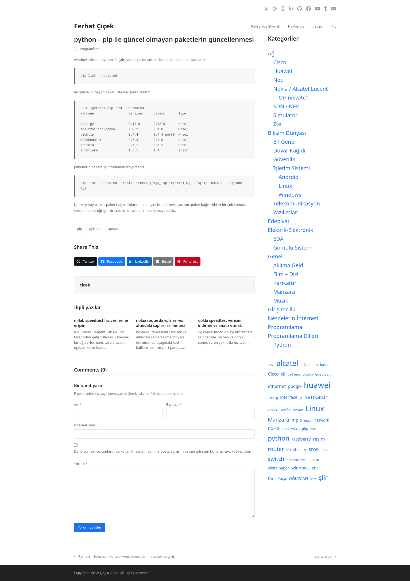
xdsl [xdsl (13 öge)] (316, 468)
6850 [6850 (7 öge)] (271, 365)
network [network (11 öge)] (321, 420)
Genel (275, 256)
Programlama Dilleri (293, 335)
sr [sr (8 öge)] (305, 450)
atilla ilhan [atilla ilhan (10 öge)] (309, 364)
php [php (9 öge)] (305, 428)
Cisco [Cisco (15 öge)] (273, 374)
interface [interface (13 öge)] (288, 397)
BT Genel (284, 141)
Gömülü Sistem (292, 247)
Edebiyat (278, 221)
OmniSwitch (294, 97)
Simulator (285, 115)
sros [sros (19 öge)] (313, 449)
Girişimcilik (281, 309)
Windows (290, 194)
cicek (85, 285)
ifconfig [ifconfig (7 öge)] (273, 398)
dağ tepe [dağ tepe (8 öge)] (294, 374)
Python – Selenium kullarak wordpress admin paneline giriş (124, 556)
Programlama (90, 49)
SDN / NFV (286, 106)
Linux (285, 185)
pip (79, 228)
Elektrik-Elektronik (290, 230)
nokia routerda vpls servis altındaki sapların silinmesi (160, 323)
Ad (77, 404)
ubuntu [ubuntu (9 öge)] (313, 459)
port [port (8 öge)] (313, 429)
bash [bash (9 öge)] (324, 364)
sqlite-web (325, 556)
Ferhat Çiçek (94, 25)
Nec (278, 79)
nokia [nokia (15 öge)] (273, 428)
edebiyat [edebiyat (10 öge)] (322, 374)
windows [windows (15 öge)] (300, 468)
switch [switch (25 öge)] (276, 458)
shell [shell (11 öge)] (297, 449)
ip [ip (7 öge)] (301, 398)
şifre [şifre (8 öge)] (313, 479)
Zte (277, 124)
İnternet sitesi (85, 425)
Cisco (279, 62)
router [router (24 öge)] (276, 449)
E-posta (173, 404)
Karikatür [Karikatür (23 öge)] (316, 396)
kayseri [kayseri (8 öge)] (273, 410)
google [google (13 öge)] (295, 386)
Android (289, 177)
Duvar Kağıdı (289, 150)
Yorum (81, 463)
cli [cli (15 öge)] (283, 374)
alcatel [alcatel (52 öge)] (287, 363)
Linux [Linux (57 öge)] (314, 408)
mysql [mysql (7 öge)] (308, 420)
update (113, 228)
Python (282, 344)
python (95, 228)
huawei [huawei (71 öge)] (317, 385)
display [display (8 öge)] (308, 374)
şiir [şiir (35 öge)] (323, 477)
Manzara (284, 291)
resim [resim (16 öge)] (319, 439)
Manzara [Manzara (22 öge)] (278, 419)
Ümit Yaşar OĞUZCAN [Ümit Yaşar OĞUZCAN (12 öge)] (288, 478)
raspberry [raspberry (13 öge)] (301, 439)
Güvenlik (284, 159)
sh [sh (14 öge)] (288, 449)
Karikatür (284, 282)
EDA (278, 238)
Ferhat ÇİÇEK (99, 573)
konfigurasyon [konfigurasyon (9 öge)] (291, 410)
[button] (334, 26)
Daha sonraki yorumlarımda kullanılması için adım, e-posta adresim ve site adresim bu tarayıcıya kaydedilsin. (162, 451)
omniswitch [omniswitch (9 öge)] (290, 428)
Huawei (282, 71)
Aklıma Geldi (288, 265)
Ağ (271, 53)
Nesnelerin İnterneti (293, 318)
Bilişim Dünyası (287, 132)
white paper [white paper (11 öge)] (278, 468)
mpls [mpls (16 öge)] (296, 420)
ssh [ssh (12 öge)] (323, 449)
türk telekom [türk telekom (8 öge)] (296, 460)
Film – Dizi (285, 274)
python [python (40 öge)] (278, 438)
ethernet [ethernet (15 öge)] (277, 386)
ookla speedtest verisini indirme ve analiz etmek (220, 323)
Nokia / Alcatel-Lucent (300, 88)
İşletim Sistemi (291, 168)
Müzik (280, 300)
